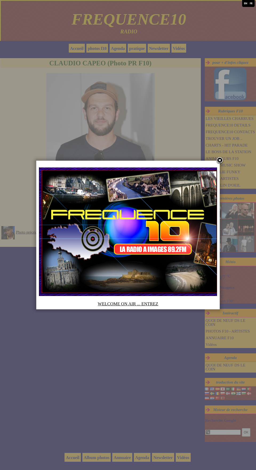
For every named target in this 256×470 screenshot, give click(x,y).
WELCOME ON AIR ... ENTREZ (128, 303)
